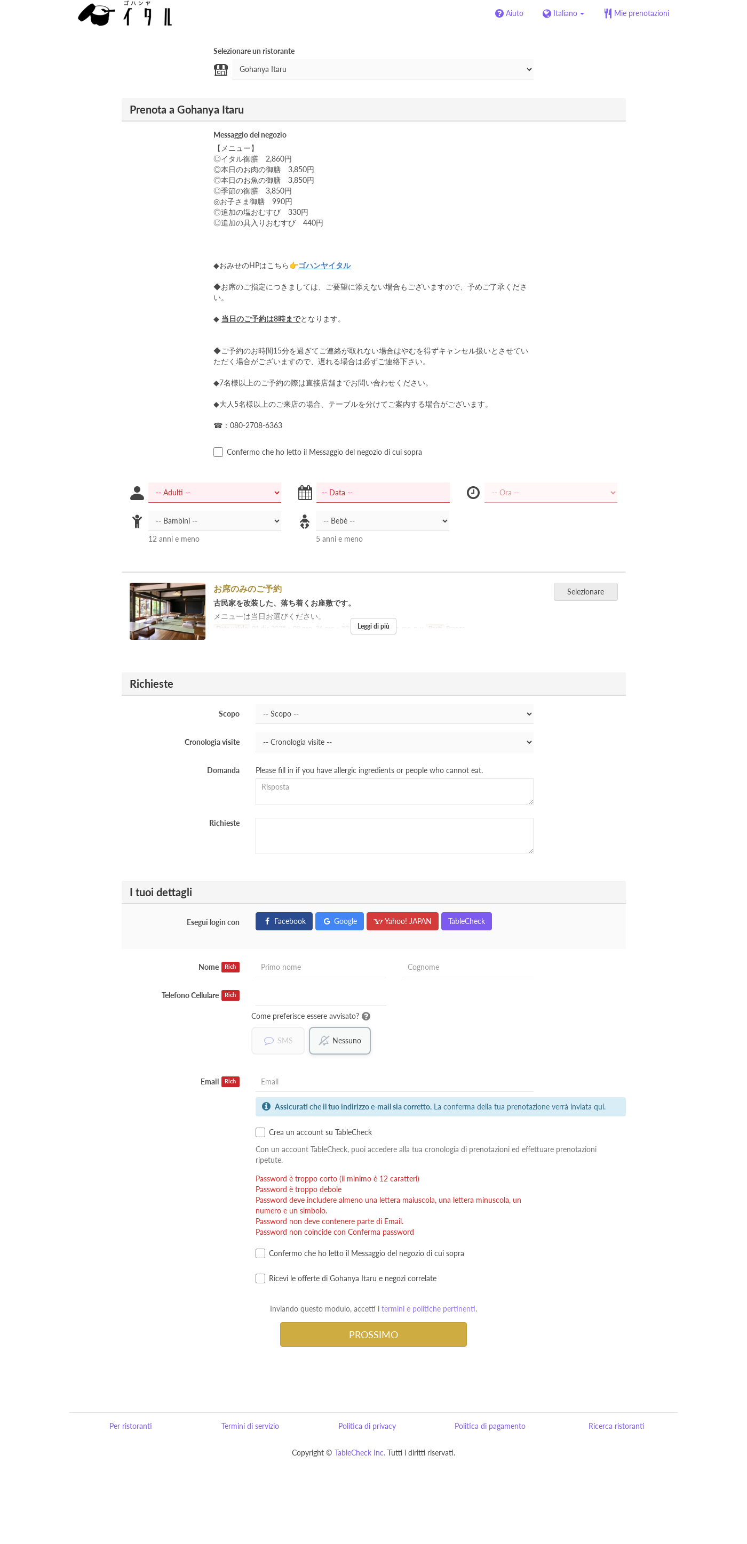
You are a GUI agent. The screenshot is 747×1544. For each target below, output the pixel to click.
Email (220, 1082)
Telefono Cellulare (201, 995)
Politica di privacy (367, 1426)
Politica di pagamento (490, 1426)
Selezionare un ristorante (254, 50)
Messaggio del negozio (250, 134)
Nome (219, 967)
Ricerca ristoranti (617, 1426)
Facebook (284, 921)
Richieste (224, 822)
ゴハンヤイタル (324, 265)
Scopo (229, 713)
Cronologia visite (212, 741)
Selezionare (589, 591)
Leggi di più (373, 626)
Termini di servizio (250, 1426)
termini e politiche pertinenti (428, 1309)
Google (339, 921)
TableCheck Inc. (360, 1453)
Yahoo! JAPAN (403, 921)
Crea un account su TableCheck (314, 1133)
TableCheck (466, 921)
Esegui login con (213, 922)
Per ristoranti (130, 1426)
